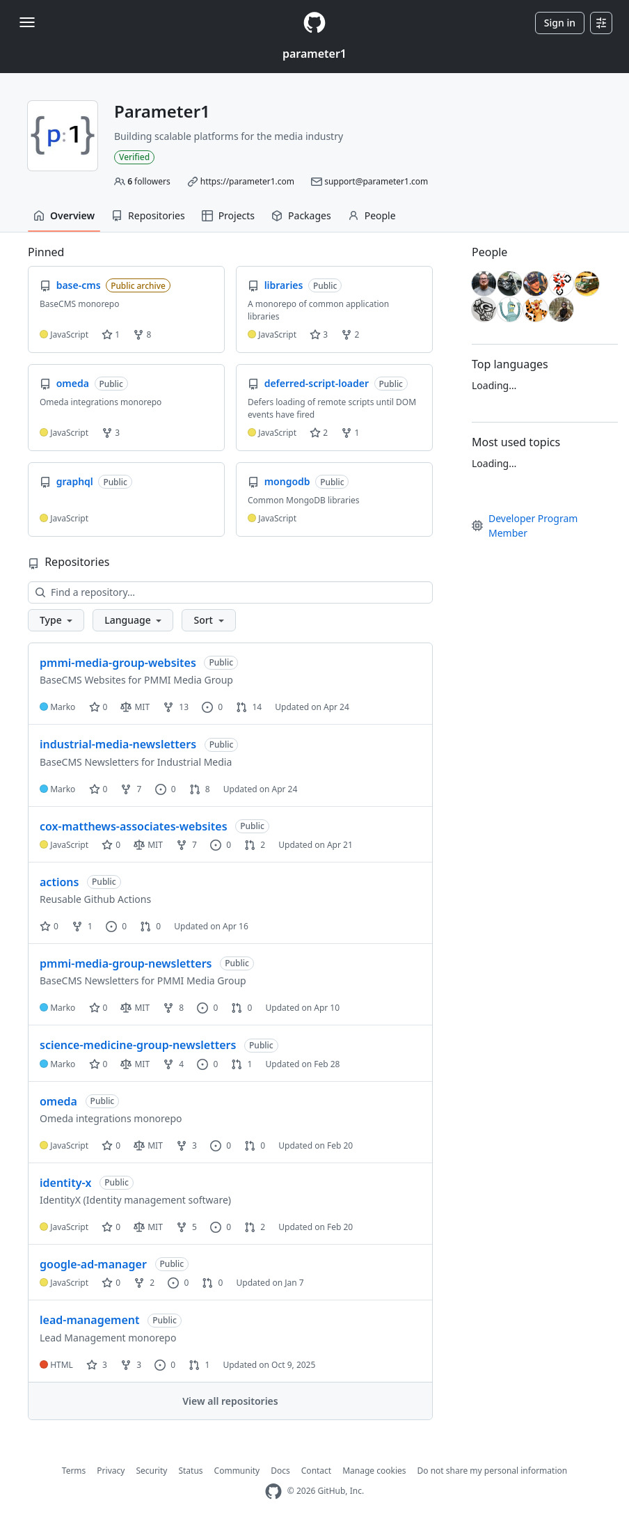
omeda (58, 1101)
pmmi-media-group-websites (118, 662)
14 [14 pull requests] (249, 707)
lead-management (89, 1320)
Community (237, 1470)
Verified (134, 157)
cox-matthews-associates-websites (134, 826)
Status (190, 1470)
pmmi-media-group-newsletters (126, 963)
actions (59, 882)
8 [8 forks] (173, 1008)
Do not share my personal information (492, 1470)
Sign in (559, 22)
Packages (301, 215)
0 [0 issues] (212, 707)
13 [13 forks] (176, 707)
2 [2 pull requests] (254, 845)
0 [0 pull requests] (150, 926)
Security (151, 1470)
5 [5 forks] (186, 1227)
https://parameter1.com (247, 181)
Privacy (111, 1470)
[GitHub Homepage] (273, 1491)
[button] (56, 620)
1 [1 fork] (82, 926)
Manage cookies (374, 1470)
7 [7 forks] (130, 789)
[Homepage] (314, 22)
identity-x (65, 1182)
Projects (228, 215)
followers (148, 181)
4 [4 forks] (173, 1064)
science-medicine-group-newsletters (138, 1045)
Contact (316, 1470)
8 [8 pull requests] (199, 789)
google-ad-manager (93, 1264)
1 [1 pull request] (241, 1064)
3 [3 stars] (96, 1365)
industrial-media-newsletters (118, 744)
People (372, 215)
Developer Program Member (525, 525)
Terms (74, 1470)
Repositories (148, 215)
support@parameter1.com (376, 181)
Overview (64, 215)
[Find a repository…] (230, 592)
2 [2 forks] (144, 1283)
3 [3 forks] (186, 1145)
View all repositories (230, 1401)
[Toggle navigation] (27, 22)
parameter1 (314, 53)
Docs (280, 1470)
